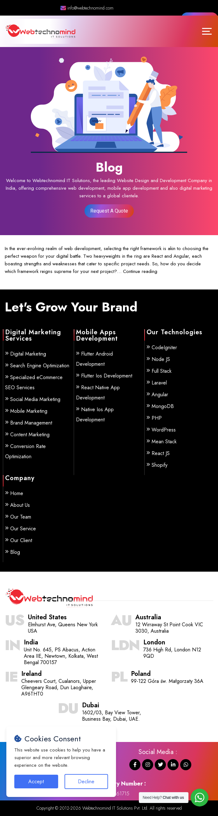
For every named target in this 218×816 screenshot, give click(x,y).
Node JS (161, 359)
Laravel (159, 382)
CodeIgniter (164, 347)
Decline (86, 781)
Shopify (159, 465)
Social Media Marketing (35, 399)
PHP (157, 418)
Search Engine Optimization (39, 365)
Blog (15, 552)
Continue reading (140, 271)
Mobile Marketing (28, 411)
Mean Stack (164, 441)
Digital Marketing (28, 353)
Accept (36, 781)
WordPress (164, 429)
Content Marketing (30, 434)
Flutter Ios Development (106, 375)
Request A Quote (109, 211)
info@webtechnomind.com (86, 8)
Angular (160, 394)
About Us (20, 505)
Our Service (23, 528)
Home (16, 493)
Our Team (20, 516)
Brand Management (31, 422)
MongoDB (163, 406)
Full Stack (162, 371)
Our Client (21, 540)
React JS (161, 453)
